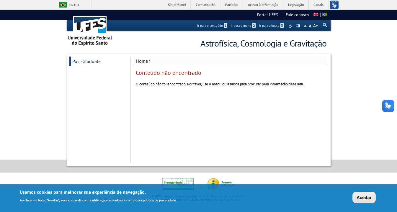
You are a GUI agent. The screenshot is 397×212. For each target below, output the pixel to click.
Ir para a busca (271, 26)
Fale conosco (297, 14)
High (298, 26)
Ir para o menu (243, 26)
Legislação (296, 4)
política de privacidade (159, 200)
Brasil (74, 5)
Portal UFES (269, 14)
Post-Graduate (86, 61)
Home (142, 61)
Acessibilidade (291, 26)
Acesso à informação (263, 4)
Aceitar (364, 198)
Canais (318, 4)
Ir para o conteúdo (212, 26)
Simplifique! (177, 4)
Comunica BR (205, 4)
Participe (231, 4)
